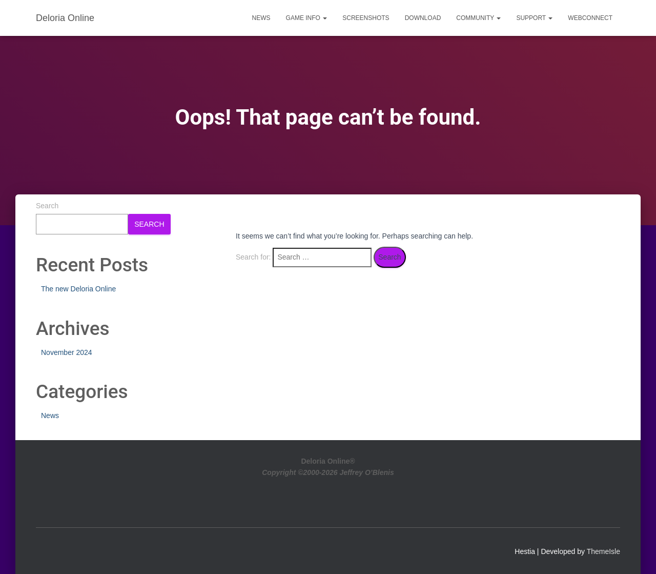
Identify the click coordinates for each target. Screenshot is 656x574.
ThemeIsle (603, 551)
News (261, 18)
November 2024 (66, 352)
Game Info (306, 18)
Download (423, 18)
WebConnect (590, 18)
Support (534, 18)
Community (478, 18)
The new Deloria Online (78, 289)
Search (47, 206)
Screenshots (365, 18)
